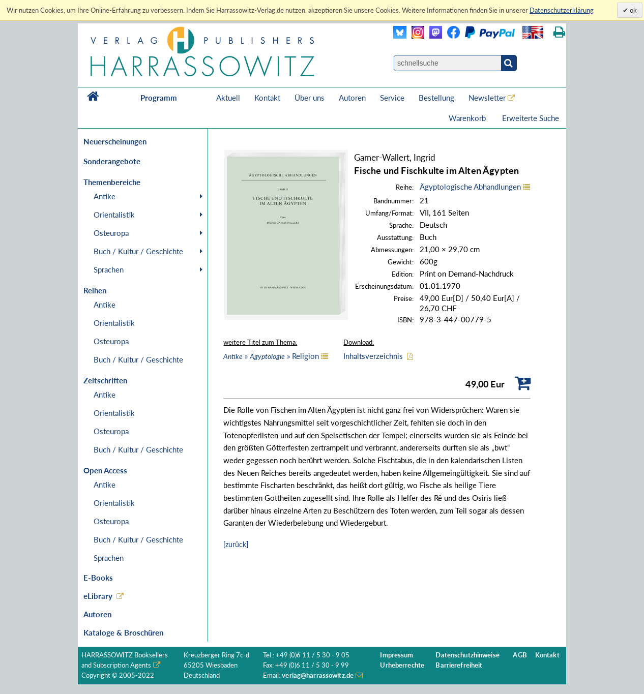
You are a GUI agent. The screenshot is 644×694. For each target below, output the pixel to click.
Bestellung (436, 97)
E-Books (98, 577)
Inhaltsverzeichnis (373, 355)
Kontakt (267, 97)
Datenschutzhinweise (467, 655)
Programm (158, 97)
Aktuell (228, 97)
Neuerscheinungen (115, 141)
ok (632, 10)
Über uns (310, 97)
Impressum (396, 655)
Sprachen (109, 269)
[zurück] (235, 544)
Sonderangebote (111, 161)
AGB (519, 655)
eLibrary (97, 595)
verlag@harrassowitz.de (318, 675)
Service (392, 97)
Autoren (352, 97)
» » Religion (271, 355)
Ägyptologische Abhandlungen (470, 186)
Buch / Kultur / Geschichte (138, 251)
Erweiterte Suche (530, 118)
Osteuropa (111, 232)
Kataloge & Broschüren (123, 632)
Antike (104, 196)
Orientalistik (114, 214)
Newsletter (487, 97)
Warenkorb (468, 118)
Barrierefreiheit (458, 665)
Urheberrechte (402, 665)
